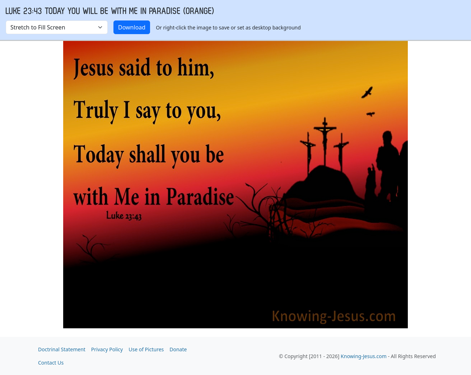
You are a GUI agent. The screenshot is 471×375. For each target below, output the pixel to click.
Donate (178, 349)
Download (131, 27)
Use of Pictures (146, 349)
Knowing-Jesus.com (364, 356)
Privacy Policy (107, 349)
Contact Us (51, 362)
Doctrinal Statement (61, 349)
